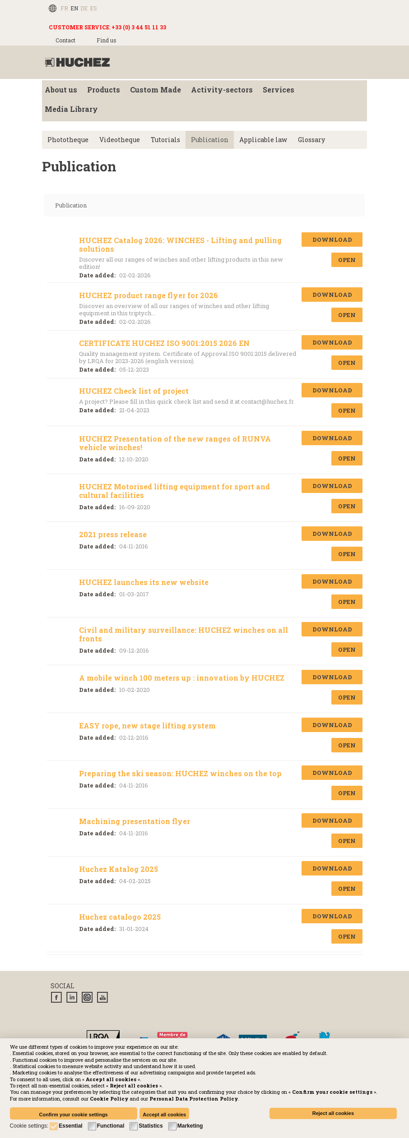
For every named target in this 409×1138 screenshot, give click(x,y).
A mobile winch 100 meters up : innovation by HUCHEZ (181, 677)
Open (347, 260)
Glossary (311, 139)
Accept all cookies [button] (164, 1114)
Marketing (190, 1126)
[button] (193, 1098)
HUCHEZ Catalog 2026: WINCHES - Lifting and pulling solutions (180, 244)
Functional (111, 1126)
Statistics (151, 1126)
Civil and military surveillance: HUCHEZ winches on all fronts (183, 634)
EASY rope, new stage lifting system (147, 725)
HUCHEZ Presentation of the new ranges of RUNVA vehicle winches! (175, 443)
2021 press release (113, 534)
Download (332, 239)
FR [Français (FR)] (64, 8)
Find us (106, 40)
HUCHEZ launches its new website (144, 582)
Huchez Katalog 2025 (118, 869)
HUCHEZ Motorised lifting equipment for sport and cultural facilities (174, 491)
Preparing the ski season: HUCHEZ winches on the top (180, 773)
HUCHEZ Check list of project (134, 391)
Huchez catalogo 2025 (120, 916)
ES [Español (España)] (93, 8)
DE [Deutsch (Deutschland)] (84, 8)
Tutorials (165, 139)
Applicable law (263, 139)
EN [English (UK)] (74, 8)
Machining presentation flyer (134, 821)
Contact (65, 40)
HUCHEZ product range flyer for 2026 (148, 295)
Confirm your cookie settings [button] (73, 1114)
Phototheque (67, 139)
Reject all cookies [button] (333, 1113)
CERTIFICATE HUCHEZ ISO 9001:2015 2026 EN (164, 343)
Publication (209, 139)
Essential (71, 1126)
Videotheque (119, 139)
